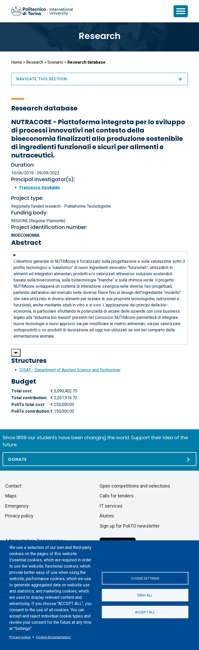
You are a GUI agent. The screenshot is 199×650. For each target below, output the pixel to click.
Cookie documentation (53, 637)
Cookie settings (145, 578)
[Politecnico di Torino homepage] (42, 11)
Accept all (145, 612)
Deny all (145, 595)
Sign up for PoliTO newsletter (130, 526)
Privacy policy (20, 637)
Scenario (55, 62)
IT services (111, 506)
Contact (13, 486)
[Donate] (99, 459)
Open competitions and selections (135, 486)
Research (99, 36)
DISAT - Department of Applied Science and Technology (69, 369)
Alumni (107, 515)
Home (16, 62)
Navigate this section (99, 79)
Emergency (17, 506)
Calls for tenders (117, 495)
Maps (11, 495)
